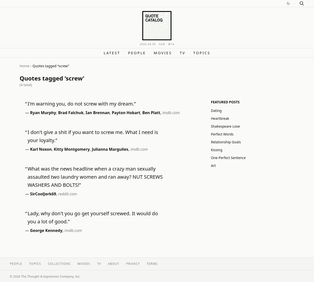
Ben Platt (151, 112)
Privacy (133, 264)
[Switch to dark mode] (288, 3)
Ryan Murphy (43, 112)
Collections (59, 264)
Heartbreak (220, 118)
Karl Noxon (41, 149)
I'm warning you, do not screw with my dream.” (81, 103)
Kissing (216, 150)
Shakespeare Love (225, 126)
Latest (112, 52)
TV (182, 52)
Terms (152, 264)
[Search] (301, 3)
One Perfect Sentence (228, 157)
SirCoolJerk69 (43, 194)
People (137, 52)
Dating (216, 110)
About (113, 264)
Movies (163, 52)
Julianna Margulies (110, 149)
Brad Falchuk (70, 112)
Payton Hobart (126, 112)
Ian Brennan (98, 112)
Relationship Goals (226, 142)
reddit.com (67, 194)
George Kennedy (46, 230)
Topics (201, 52)
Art (213, 165)
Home (24, 66)
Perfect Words (222, 134)
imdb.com (171, 112)
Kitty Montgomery (72, 149)
